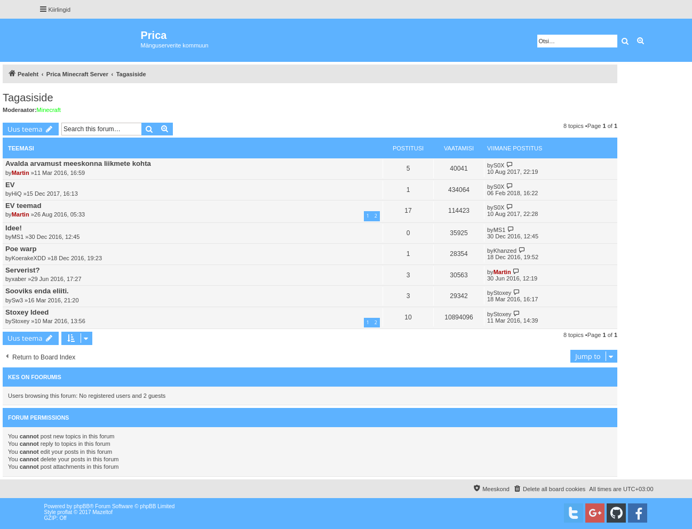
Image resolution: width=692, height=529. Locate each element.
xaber (19, 279)
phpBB (82, 506)
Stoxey (503, 293)
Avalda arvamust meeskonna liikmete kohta (78, 163)
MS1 (18, 237)
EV (10, 185)
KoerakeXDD (29, 258)
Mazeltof (102, 512)
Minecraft (49, 110)
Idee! (13, 228)
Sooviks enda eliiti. (37, 291)
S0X (499, 165)
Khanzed (505, 250)
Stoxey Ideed (27, 312)
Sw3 (17, 300)
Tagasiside (28, 97)
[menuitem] (549, 489)
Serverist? (22, 270)
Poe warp (21, 249)
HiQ (17, 193)
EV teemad (23, 206)
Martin (20, 173)
